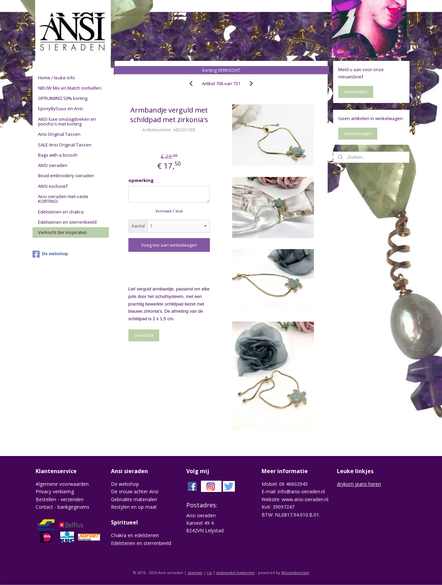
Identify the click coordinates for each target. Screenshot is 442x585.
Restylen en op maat (134, 507)
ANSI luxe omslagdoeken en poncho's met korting (67, 121)
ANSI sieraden (52, 165)
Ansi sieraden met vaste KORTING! (63, 198)
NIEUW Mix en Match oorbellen (69, 88)
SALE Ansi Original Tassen (64, 145)
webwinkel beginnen (235, 572)
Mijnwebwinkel (295, 572)
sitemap (195, 572)
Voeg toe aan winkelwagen (169, 245)
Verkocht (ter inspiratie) (62, 232)
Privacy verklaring (55, 491)
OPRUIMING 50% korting (62, 98)
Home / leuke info (56, 78)
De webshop (50, 254)
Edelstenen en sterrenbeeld (67, 222)
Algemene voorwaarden (62, 484)
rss (209, 572)
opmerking (140, 180)
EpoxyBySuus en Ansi (60, 108)
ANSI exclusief (52, 186)
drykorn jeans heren (359, 484)
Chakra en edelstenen (135, 535)
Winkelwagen (358, 133)
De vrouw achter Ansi (135, 491)
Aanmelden (356, 92)
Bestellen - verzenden (60, 499)
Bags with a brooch (57, 155)
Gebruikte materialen (134, 499)
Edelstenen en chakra (61, 212)
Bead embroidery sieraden (66, 175)
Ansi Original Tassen (59, 134)
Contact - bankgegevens (62, 507)
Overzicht (143, 335)
